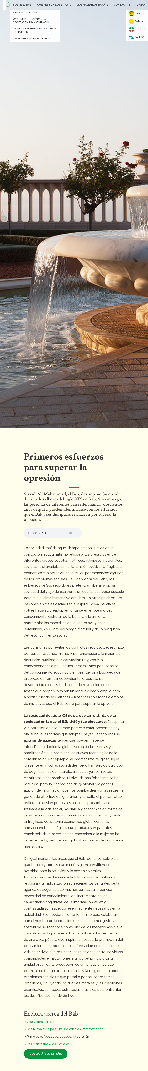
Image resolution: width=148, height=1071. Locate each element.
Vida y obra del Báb (40, 1022)
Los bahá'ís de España (46, 1053)
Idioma (140, 4)
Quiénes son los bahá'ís (54, 4)
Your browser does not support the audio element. (53, 533)
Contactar (122, 4)
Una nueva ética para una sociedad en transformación (64, 1029)
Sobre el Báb (22, 4)
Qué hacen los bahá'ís (92, 4)
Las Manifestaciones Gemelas (47, 1044)
